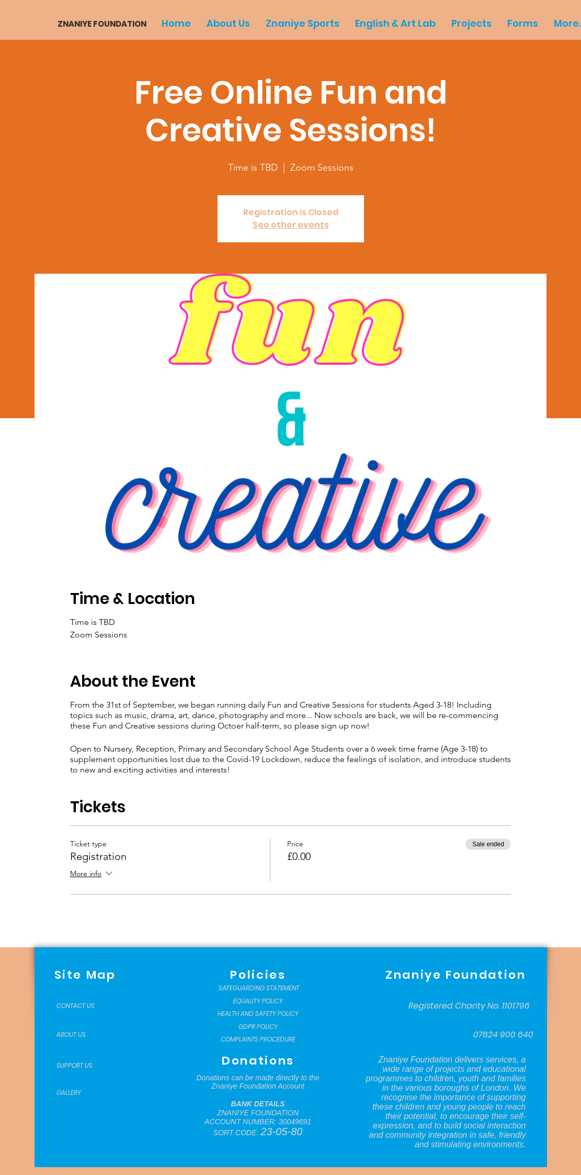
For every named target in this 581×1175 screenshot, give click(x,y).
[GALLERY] (82, 1092)
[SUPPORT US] (82, 1065)
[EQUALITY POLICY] (258, 1001)
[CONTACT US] (82, 1005)
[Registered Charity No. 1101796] (469, 1005)
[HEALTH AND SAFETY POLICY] (258, 1013)
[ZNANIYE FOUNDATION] (98, 23)
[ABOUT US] (82, 1034)
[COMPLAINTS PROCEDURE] (258, 1039)
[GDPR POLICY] (258, 1026)
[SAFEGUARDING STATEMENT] (259, 988)
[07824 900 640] (503, 1034)
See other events (291, 225)
